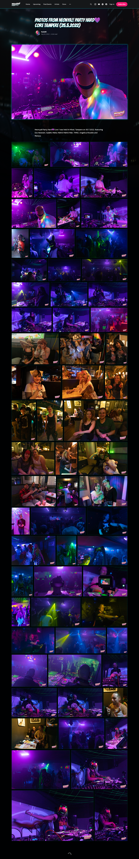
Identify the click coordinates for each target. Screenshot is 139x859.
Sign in (111, 4)
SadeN (43, 32)
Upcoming (36, 4)
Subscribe (121, 4)
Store (64, 4)
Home (28, 4)
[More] (70, 4)
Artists (57, 4)
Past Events (47, 4)
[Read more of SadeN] (37, 33)
